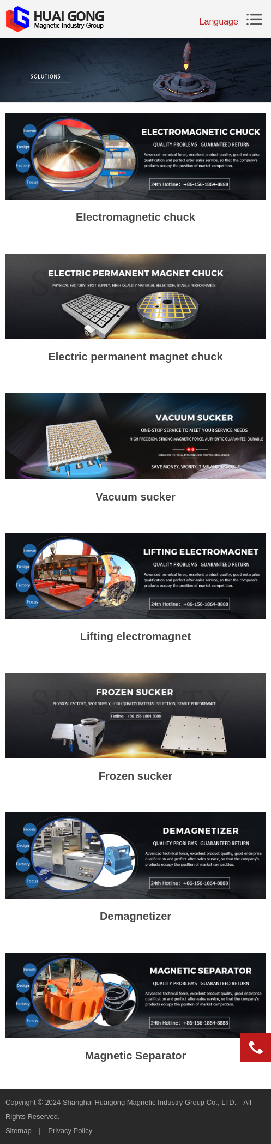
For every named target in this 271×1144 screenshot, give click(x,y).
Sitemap (18, 1131)
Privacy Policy (70, 1131)
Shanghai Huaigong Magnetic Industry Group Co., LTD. (149, 1102)
